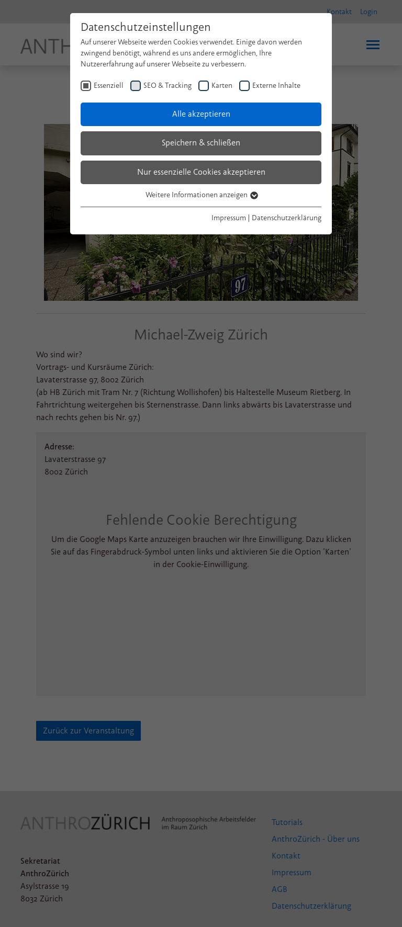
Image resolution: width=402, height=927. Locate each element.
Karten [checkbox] (221, 85)
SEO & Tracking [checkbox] (167, 85)
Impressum (228, 217)
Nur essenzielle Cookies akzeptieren (201, 172)
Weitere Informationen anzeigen (201, 194)
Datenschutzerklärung (286, 217)
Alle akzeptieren (201, 114)
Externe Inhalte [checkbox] (276, 85)
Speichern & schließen (201, 143)
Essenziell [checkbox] (109, 85)
